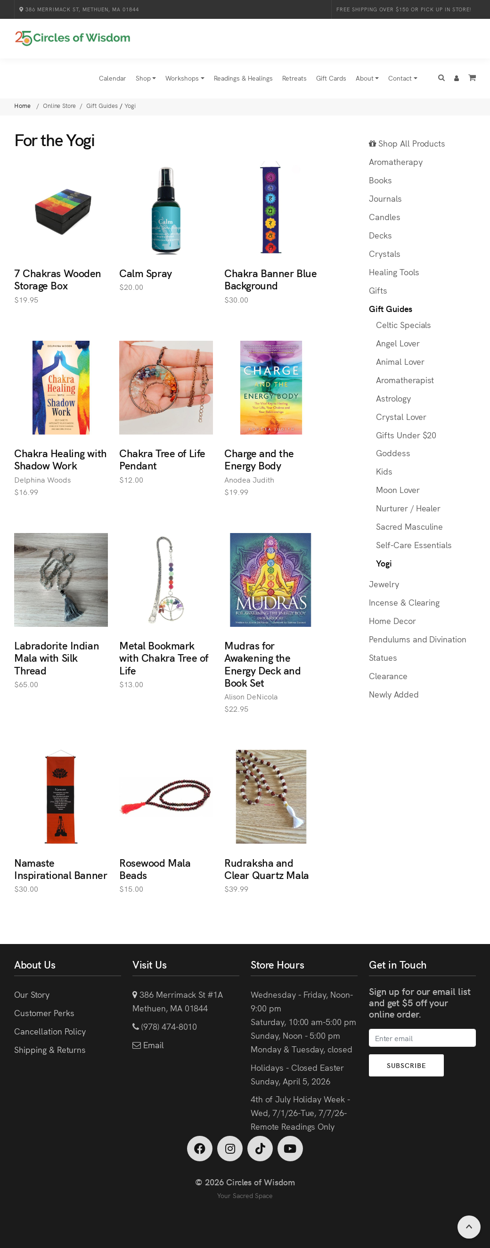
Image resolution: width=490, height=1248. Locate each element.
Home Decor (392, 621)
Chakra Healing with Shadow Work (60, 459)
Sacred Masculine (409, 527)
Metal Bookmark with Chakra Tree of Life (163, 658)
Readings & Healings (243, 78)
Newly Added (394, 694)
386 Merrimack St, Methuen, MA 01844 (79, 9)
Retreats (294, 78)
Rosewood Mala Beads (154, 868)
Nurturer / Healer (408, 508)
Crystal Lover (401, 416)
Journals (385, 199)
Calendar (112, 78)
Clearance (388, 676)
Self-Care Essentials (414, 545)
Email (152, 1045)
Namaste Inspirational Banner (60, 868)
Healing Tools (394, 272)
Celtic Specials (403, 325)
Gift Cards (331, 78)
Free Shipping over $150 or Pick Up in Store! (403, 9)
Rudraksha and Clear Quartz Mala (266, 868)
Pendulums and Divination (417, 639)
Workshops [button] (182, 78)
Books (380, 180)
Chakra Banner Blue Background (270, 279)
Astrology (393, 398)
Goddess (393, 453)
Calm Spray (145, 273)
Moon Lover (398, 490)
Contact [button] (400, 78)
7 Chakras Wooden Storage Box (57, 279)
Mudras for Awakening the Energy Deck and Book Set (262, 664)
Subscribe (407, 1065)
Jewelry (384, 584)
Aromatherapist (405, 380)
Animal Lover (400, 362)
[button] (441, 79)
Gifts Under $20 (406, 435)
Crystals (384, 254)
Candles (384, 217)
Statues (383, 658)
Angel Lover (398, 343)
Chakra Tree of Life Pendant (162, 459)
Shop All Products (407, 143)
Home (23, 105)
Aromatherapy (396, 162)
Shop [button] (143, 78)
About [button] (365, 78)
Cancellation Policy (50, 1031)
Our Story (31, 995)
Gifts (378, 290)
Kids (384, 471)
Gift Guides (390, 309)
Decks (380, 235)
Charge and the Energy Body (259, 459)
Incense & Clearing (404, 602)
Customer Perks (44, 1013)
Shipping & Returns (50, 1050)
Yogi (384, 563)
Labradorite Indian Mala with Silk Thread (56, 658)
